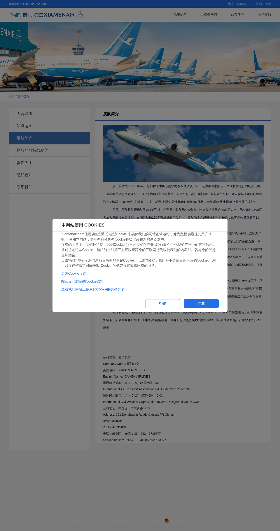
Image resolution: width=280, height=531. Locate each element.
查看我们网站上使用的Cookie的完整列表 (93, 289)
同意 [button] (201, 303)
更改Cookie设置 (73, 273)
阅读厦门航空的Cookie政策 (82, 281)
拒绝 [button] (162, 303)
